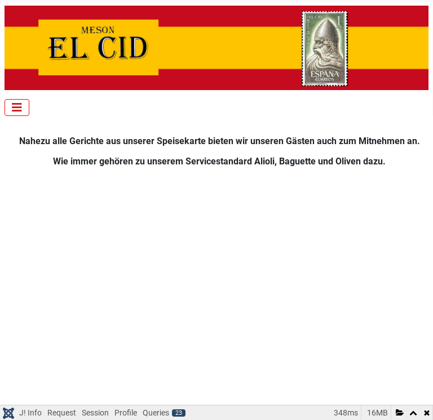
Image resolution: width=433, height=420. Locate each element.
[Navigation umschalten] (17, 107)
